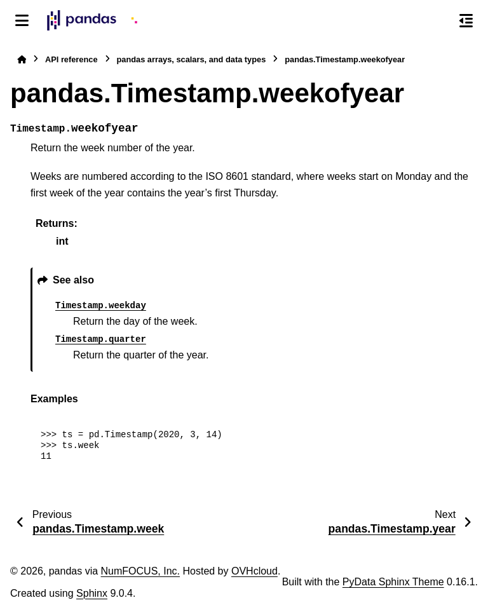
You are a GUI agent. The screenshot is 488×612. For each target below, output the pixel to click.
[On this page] (466, 20)
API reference (71, 59)
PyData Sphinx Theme (393, 581)
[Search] (439, 21)
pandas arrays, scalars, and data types (191, 59)
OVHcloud (254, 571)
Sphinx (91, 593)
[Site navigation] (22, 20)
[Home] (21, 59)
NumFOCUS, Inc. (140, 571)
